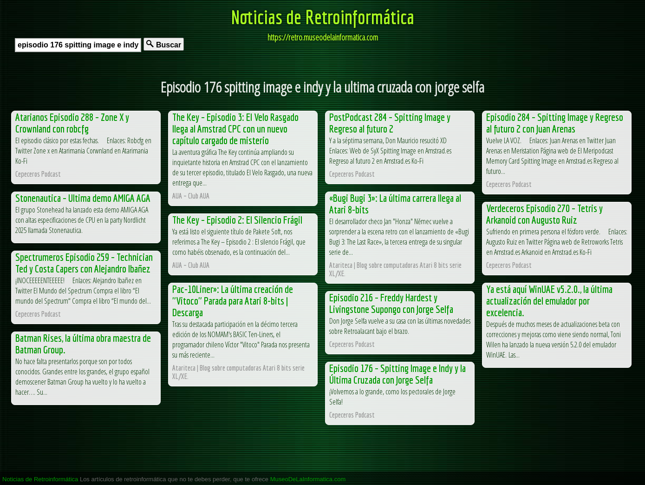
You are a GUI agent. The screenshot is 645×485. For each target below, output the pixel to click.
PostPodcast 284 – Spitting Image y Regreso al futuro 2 (389, 122)
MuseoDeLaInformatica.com (308, 479)
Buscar (163, 44)
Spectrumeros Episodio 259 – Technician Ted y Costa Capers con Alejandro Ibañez (84, 262)
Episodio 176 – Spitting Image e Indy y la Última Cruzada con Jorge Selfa (397, 373)
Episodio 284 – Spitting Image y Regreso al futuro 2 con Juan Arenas (554, 122)
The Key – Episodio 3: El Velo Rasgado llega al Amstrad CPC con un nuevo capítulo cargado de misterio (235, 128)
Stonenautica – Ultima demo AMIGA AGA (82, 198)
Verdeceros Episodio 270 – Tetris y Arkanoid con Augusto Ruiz (544, 214)
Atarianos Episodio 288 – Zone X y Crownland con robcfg (72, 122)
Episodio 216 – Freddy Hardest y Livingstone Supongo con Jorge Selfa (391, 303)
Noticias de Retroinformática (322, 17)
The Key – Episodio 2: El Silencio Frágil (237, 220)
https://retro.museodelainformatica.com (322, 37)
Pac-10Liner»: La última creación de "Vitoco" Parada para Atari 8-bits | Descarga (232, 300)
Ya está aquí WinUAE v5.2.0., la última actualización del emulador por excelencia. (549, 300)
